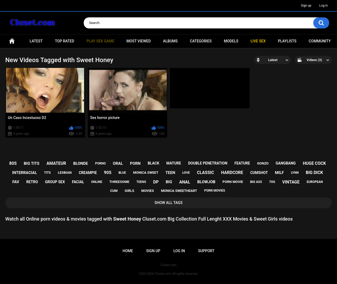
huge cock (314, 163)
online (96, 182)
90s (107, 172)
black (153, 163)
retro (32, 182)
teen (170, 172)
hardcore (232, 172)
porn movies (214, 190)
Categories (200, 41)
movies (147, 191)
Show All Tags (169, 203)
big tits (31, 163)
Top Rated (64, 41)
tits (47, 173)
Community (320, 41)
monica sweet (145, 173)
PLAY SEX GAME (100, 41)
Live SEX (258, 41)
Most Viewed (138, 41)
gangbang (286, 163)
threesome (119, 182)
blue (122, 173)
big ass (256, 182)
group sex (55, 182)
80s (13, 163)
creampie (88, 173)
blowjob (206, 182)
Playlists (287, 41)
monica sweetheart (179, 191)
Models (231, 41)
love (186, 173)
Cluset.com (163, 274)
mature (173, 163)
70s (272, 182)
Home (11, 41)
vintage (291, 182)
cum (113, 191)
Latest (36, 41)
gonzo (263, 163)
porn (135, 163)
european (315, 182)
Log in (323, 5)
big (169, 182)
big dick (314, 172)
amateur (56, 163)
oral (118, 163)
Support (206, 251)
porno (100, 163)
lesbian (65, 173)
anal (184, 182)
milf (279, 172)
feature (242, 163)
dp (156, 182)
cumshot (259, 173)
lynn (295, 173)
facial (78, 182)
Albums (170, 41)
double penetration (207, 163)
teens (141, 182)
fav (15, 182)
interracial (24, 172)
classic (205, 172)
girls (129, 191)
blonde (80, 163)
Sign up (306, 5)
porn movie (232, 182)
